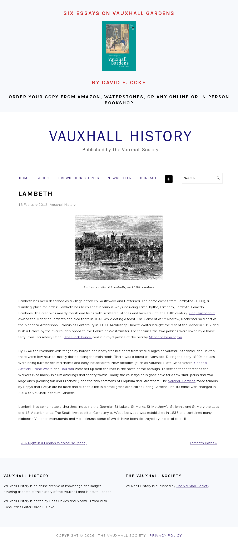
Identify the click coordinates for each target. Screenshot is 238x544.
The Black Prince (78, 337)
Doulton (66, 369)
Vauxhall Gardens (181, 381)
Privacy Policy (165, 535)
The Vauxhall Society (192, 486)
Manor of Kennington (165, 337)
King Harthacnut (202, 313)
